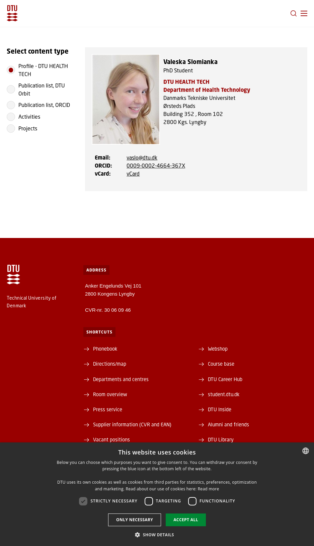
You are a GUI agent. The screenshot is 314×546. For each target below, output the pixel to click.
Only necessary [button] (134, 520)
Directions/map (109, 364)
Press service (107, 409)
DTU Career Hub (225, 379)
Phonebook (105, 349)
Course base (221, 364)
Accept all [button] (185, 520)
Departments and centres (121, 379)
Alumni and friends (228, 424)
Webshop (218, 349)
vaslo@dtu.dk (142, 157)
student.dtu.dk (223, 394)
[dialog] (157, 494)
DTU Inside (219, 409)
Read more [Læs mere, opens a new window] (208, 489)
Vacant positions (111, 439)
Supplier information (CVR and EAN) (132, 424)
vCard (133, 173)
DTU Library (221, 439)
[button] (304, 13)
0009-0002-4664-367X (156, 165)
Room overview (110, 394)
